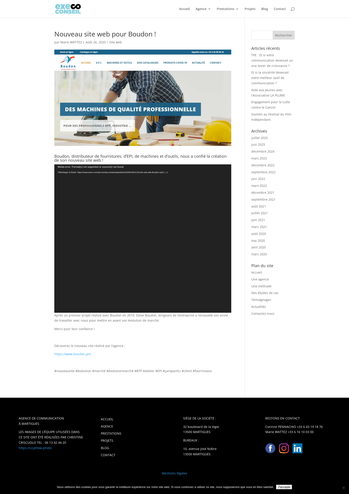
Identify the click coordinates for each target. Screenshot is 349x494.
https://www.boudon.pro (72, 354)
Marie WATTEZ (71, 42)
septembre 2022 (263, 172)
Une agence (260, 279)
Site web (115, 42)
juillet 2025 (259, 138)
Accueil (184, 9)
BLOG (105, 448)
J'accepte (284, 487)
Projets (250, 9)
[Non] (343, 488)
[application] (142, 238)
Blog (264, 9)
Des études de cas (264, 293)
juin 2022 (258, 179)
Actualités (258, 306)
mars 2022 (259, 185)
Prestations (225, 9)
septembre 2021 (263, 199)
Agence (201, 9)
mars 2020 (259, 254)
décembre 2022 (262, 165)
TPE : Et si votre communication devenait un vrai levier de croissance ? (272, 60)
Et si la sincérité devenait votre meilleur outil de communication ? (270, 77)
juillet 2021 (259, 213)
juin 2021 (258, 220)
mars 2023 (259, 158)
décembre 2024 (262, 151)
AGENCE (107, 426)
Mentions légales (174, 473)
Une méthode (261, 286)
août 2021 (258, 206)
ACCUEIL (107, 419)
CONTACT (108, 455)
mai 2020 (258, 240)
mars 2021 (259, 227)
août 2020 (258, 234)
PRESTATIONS (111, 433)
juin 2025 (258, 144)
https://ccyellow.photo (35, 448)
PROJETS (107, 440)
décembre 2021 (262, 192)
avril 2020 (258, 247)
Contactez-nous (262, 313)
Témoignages (261, 300)
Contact (280, 9)
